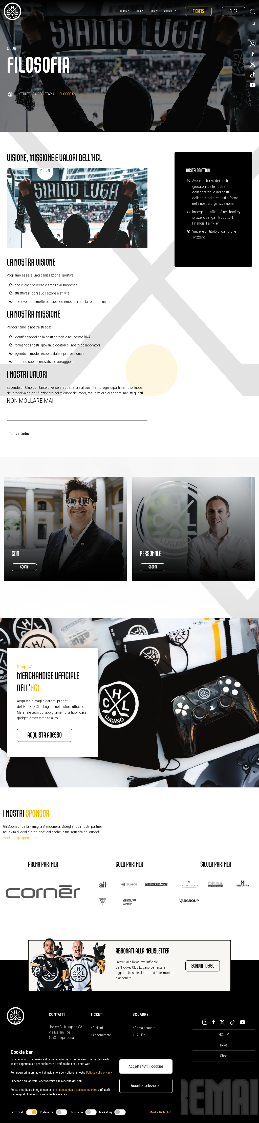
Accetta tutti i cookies (146, 1066)
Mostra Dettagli (160, 1112)
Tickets (198, 11)
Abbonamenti (101, 1035)
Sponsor (170, 10)
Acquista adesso (44, 735)
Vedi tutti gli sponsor (19, 838)
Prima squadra (144, 1028)
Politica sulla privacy (99, 1072)
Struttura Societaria (37, 94)
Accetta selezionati (146, 1085)
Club (140, 10)
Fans (154, 10)
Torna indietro (18, 433)
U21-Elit (139, 1035)
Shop (233, 11)
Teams (125, 10)
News (224, 1045)
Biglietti (97, 1028)
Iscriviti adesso (202, 965)
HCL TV (224, 1035)
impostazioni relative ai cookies (77, 1090)
